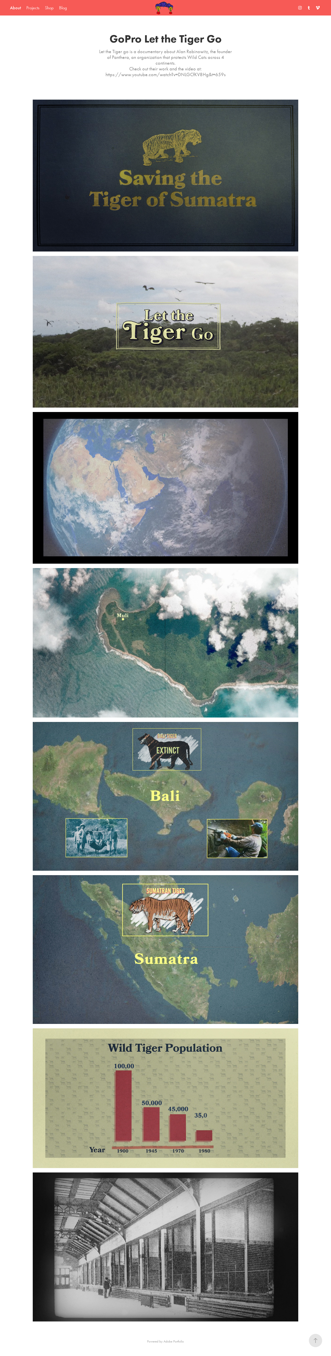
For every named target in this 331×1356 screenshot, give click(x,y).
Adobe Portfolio (174, 1341)
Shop (49, 7)
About (15, 7)
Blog (63, 7)
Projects (32, 7)
